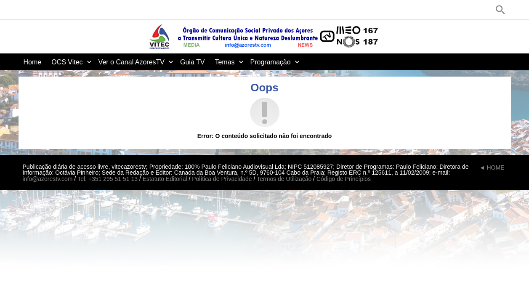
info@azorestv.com (48, 178)
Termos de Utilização (284, 178)
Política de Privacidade (222, 178)
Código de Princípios (343, 178)
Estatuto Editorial (165, 178)
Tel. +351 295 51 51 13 (107, 178)
